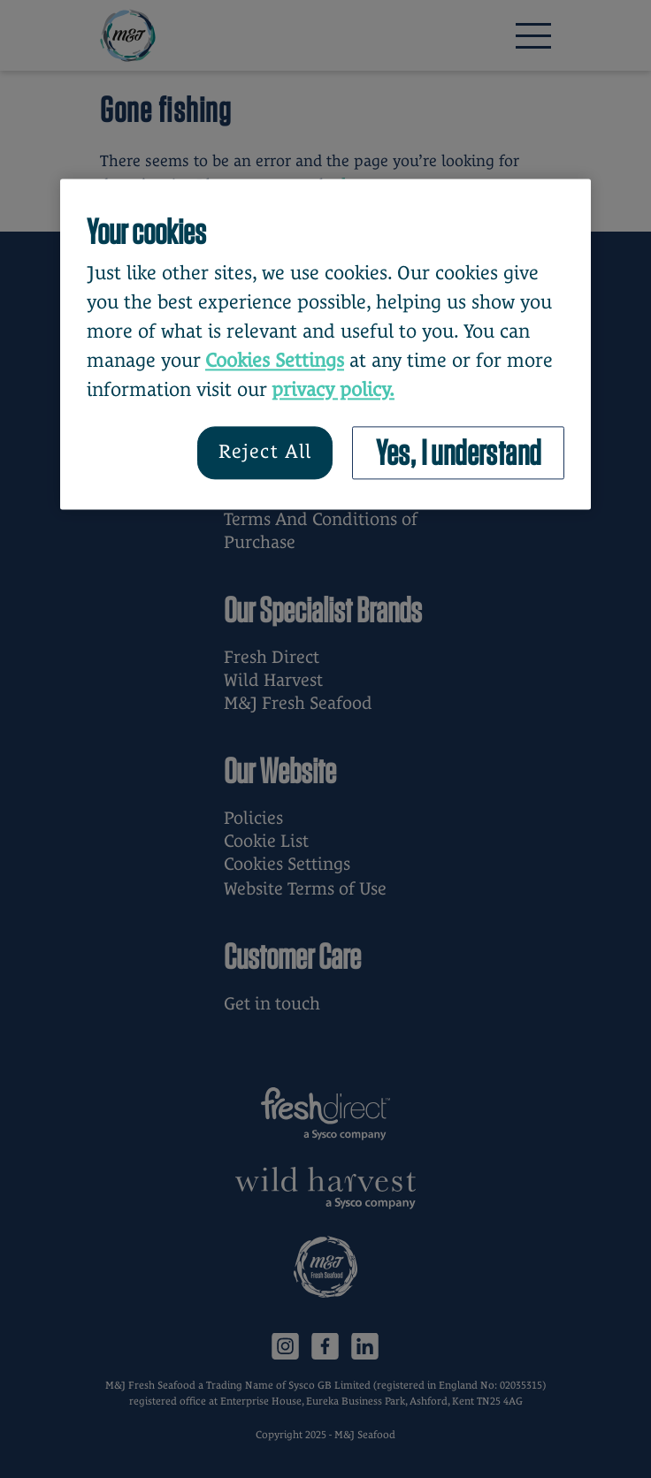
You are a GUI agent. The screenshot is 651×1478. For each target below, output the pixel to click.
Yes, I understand (458, 452)
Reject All (264, 452)
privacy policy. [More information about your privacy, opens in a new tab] (333, 389)
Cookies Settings (274, 360)
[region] (325, 344)
